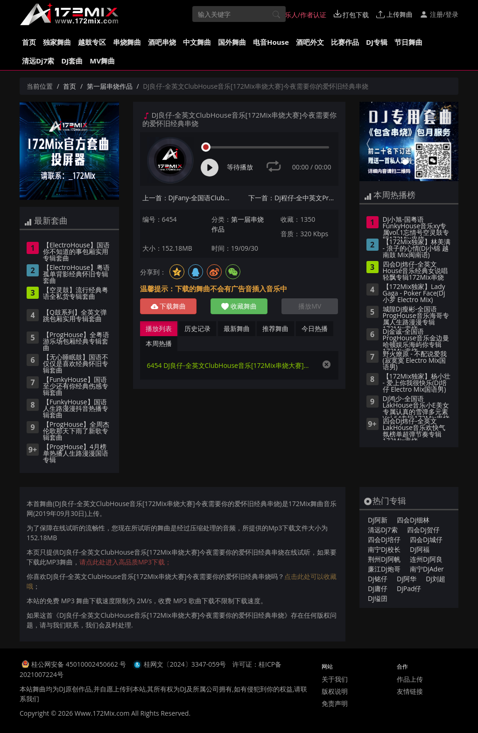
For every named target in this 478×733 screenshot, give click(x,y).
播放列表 (159, 328)
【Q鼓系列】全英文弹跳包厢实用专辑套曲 (75, 316)
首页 (29, 42)
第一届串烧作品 (110, 86)
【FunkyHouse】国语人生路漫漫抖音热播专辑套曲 (75, 409)
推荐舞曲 (275, 328)
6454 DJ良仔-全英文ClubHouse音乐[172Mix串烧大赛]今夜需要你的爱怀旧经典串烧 (230, 365)
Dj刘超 (435, 578)
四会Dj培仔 (384, 539)
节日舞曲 (408, 42)
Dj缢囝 (377, 598)
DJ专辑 (376, 42)
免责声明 (335, 703)
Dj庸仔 (377, 588)
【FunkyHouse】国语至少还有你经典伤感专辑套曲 (75, 386)
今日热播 (315, 328)
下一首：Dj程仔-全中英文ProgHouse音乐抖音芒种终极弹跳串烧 (293, 197)
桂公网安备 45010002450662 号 (79, 664)
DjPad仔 (409, 588)
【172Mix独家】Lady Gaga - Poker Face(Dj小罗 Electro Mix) (414, 293)
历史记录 (197, 328)
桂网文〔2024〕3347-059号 (185, 664)
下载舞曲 (168, 306)
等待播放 (240, 166)
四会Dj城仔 (426, 539)
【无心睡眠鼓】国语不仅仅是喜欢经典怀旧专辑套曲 (75, 364)
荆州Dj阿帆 (384, 559)
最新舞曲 (237, 328)
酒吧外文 (310, 42)
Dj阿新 (377, 519)
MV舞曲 (102, 60)
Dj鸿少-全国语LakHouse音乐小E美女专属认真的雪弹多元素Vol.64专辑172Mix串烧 (416, 406)
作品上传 (410, 679)
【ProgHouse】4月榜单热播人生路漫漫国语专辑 (75, 454)
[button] (366, 141)
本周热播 (159, 343)
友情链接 (410, 691)
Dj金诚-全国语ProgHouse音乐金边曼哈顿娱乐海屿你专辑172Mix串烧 (416, 339)
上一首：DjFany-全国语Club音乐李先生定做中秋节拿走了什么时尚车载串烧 (187, 197)
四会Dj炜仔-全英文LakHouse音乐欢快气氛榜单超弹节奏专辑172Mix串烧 (414, 429)
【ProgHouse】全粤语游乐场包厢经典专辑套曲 (76, 341)
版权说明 (335, 691)
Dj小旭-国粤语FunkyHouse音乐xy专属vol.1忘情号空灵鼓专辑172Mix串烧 (416, 227)
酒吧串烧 (162, 42)
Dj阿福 (419, 549)
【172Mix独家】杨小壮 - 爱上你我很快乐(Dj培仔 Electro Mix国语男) (416, 383)
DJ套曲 (72, 60)
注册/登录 (439, 14)
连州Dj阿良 (426, 559)
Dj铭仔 (377, 578)
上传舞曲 (394, 14)
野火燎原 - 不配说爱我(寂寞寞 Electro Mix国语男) (415, 361)
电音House (271, 42)
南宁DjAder (427, 568)
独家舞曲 (57, 42)
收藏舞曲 (239, 306)
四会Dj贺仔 (423, 529)
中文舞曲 (197, 42)
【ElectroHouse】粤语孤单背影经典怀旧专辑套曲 (76, 274)
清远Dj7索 (38, 60)
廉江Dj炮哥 (384, 568)
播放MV (309, 306)
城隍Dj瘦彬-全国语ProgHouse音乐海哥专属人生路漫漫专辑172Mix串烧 (416, 317)
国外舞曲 (232, 42)
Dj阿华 (406, 578)
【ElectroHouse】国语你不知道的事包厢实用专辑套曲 (76, 252)
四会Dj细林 (413, 519)
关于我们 (335, 679)
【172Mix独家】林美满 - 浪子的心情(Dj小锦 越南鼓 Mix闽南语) (416, 249)
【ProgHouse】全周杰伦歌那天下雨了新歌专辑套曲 (76, 431)
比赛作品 (345, 42)
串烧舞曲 (127, 42)
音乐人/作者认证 (297, 14)
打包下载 (351, 14)
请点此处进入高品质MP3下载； (125, 561)
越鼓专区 (92, 42)
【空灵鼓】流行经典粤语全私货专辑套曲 (75, 294)
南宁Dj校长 (384, 549)
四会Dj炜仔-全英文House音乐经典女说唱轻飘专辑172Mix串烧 (415, 271)
